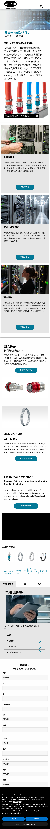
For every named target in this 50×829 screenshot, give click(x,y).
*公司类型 (6, 738)
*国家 (4, 780)
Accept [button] (36, 819)
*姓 (4, 694)
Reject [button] (13, 819)
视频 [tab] (39, 584)
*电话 (4, 725)
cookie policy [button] (17, 802)
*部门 (4, 715)
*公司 (4, 749)
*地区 (4, 770)
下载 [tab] (24, 584)
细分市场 (6, 759)
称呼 (4, 673)
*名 (4, 683)
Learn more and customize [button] (25, 824)
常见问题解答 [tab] (8, 584)
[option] (9, 563)
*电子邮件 (6, 704)
